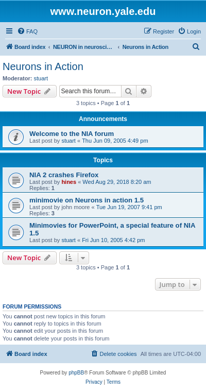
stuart (41, 78)
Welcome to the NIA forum (71, 134)
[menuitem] (27, 31)
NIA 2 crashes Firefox (63, 175)
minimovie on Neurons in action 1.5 (86, 200)
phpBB (76, 373)
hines (68, 182)
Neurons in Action (43, 66)
